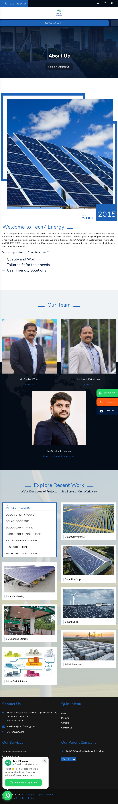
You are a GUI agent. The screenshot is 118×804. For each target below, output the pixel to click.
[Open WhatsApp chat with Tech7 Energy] (7, 795)
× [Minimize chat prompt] (45, 760)
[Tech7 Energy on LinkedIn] (112, 3)
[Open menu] (114, 23)
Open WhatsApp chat (23, 782)
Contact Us (66, 727)
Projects (65, 717)
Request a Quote (54, 23)
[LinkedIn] (73, 759)
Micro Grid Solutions (21, 553)
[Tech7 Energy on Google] (97, 3)
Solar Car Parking (20, 527)
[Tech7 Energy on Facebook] (105, 3)
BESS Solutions (17, 547)
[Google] (63, 759)
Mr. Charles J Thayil (30, 379)
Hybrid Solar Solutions (23, 534)
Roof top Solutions (11, 756)
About (64, 713)
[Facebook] (68, 759)
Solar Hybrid (71, 622)
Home (51, 66)
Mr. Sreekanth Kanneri (59, 451)
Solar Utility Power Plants (15, 751)
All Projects (18, 507)
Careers (65, 722)
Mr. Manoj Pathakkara (88, 379)
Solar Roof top (17, 521)
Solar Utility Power (21, 514)
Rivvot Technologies (25, 798)
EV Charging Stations (22, 540)
